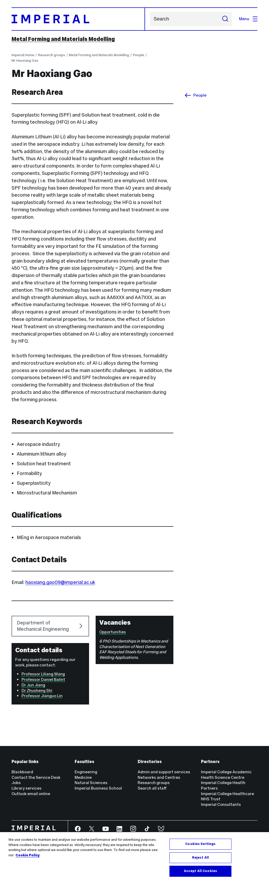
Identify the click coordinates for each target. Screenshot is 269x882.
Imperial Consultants (221, 804)
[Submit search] (225, 19)
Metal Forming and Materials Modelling (63, 39)
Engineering (86, 771)
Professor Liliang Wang (43, 673)
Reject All (200, 857)
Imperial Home (23, 55)
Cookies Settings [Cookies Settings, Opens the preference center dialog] (200, 844)
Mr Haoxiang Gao (25, 60)
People (138, 55)
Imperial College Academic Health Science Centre (226, 774)
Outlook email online (31, 793)
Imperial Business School (98, 788)
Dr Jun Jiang (33, 684)
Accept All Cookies (200, 871)
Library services (27, 788)
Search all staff (152, 788)
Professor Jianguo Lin (42, 695)
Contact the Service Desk (36, 777)
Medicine (83, 777)
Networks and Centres (159, 777)
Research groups (51, 55)
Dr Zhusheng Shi (37, 690)
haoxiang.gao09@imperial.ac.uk (60, 582)
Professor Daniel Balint (43, 679)
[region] (134, 857)
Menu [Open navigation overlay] (248, 18)
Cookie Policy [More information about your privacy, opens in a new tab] (27, 855)
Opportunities (112, 631)
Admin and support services (164, 771)
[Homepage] (78, 19)
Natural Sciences (91, 782)
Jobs (16, 782)
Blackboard (22, 771)
